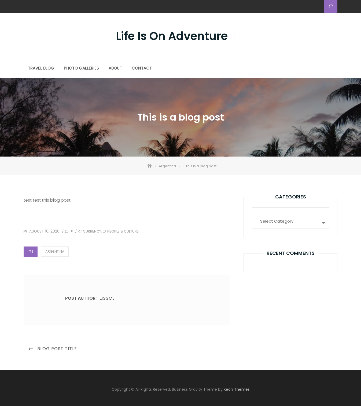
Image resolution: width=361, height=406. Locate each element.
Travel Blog (41, 68)
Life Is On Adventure (172, 36)
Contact (142, 68)
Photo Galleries (81, 68)
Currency (92, 231)
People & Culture (123, 231)
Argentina (54, 251)
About (115, 68)
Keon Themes (237, 389)
